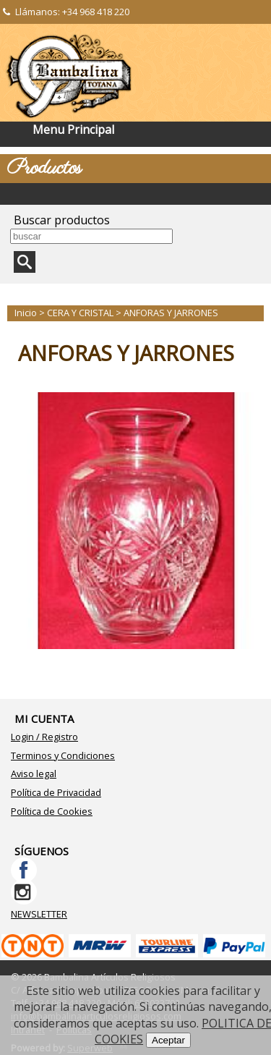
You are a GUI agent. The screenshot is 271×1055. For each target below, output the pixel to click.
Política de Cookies (52, 811)
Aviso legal (33, 773)
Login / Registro (44, 736)
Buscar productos (62, 220)
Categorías (135, 194)
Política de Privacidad (56, 792)
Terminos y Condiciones (63, 755)
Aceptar (168, 1040)
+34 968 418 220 (95, 11)
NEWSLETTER (39, 913)
